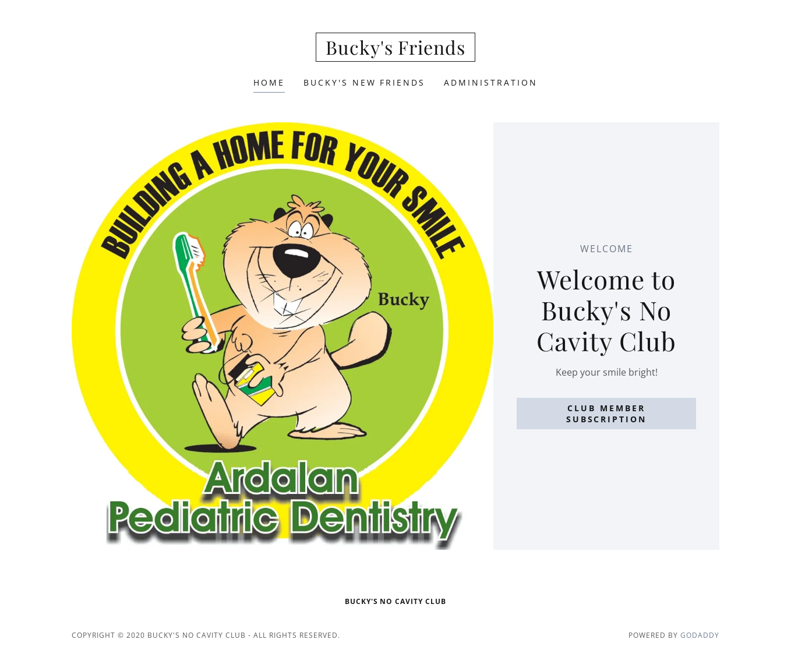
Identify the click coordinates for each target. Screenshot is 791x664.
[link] (395, 51)
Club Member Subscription (606, 413)
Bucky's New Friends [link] (364, 82)
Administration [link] (491, 82)
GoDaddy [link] (699, 635)
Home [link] (269, 82)
